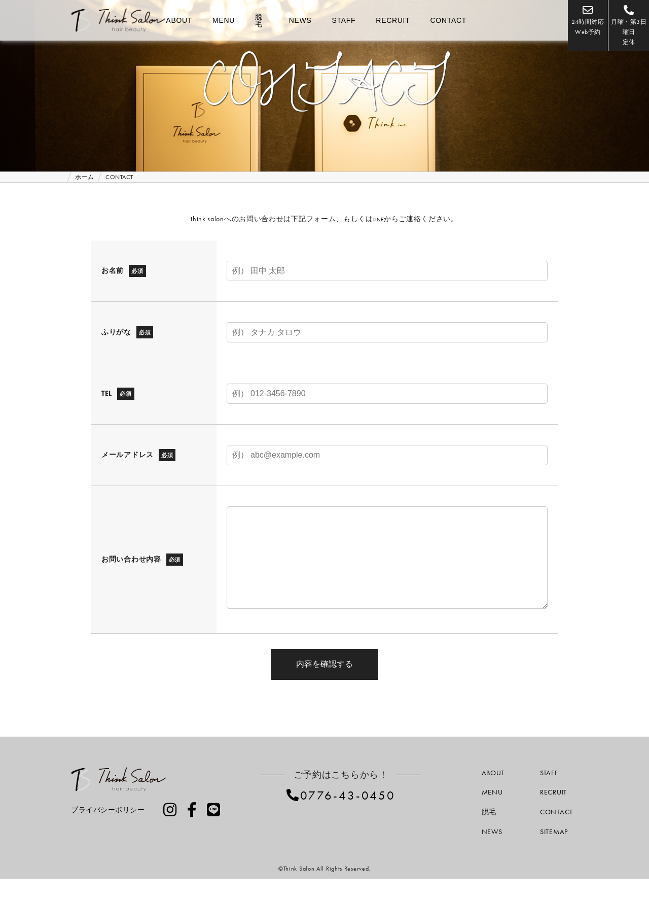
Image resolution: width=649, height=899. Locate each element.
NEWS (300, 20)
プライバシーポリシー (108, 830)
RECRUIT (393, 20)
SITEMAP (554, 851)
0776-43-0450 (347, 815)
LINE (378, 218)
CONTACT (448, 20)
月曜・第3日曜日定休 (616, 20)
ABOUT (179, 20)
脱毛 (259, 20)
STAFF (344, 20)
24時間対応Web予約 (549, 20)
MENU (223, 20)
